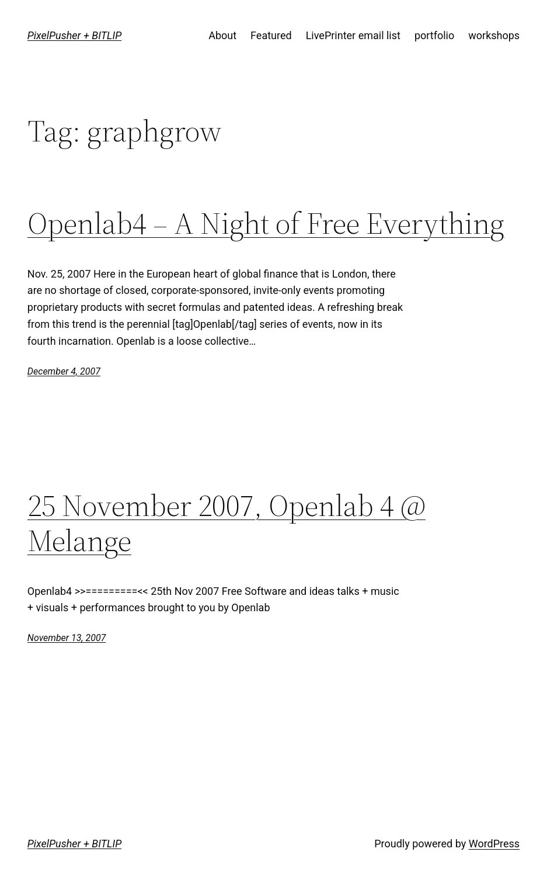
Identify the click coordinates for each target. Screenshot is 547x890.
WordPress (494, 843)
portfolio (434, 35)
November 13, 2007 (66, 637)
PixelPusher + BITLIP (74, 35)
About (222, 35)
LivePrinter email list (353, 35)
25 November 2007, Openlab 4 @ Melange (226, 523)
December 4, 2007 (63, 371)
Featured (271, 35)
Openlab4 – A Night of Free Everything (265, 223)
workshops (494, 35)
